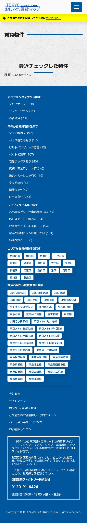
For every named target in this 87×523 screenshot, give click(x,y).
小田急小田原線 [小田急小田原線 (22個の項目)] (19, 321)
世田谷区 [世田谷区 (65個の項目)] (15, 256)
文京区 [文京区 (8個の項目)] (69, 263)
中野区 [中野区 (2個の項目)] (44, 256)
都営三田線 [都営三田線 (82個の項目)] (35, 371)
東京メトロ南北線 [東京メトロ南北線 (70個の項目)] (49, 335)
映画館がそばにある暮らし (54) (29, 226)
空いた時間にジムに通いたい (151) (31, 233)
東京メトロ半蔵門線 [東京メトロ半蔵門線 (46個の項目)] (21, 335)
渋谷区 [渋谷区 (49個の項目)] (41, 270)
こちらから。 (53, 18)
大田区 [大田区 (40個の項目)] (55, 263)
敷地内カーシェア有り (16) (26, 175)
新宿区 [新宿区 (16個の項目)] (14, 270)
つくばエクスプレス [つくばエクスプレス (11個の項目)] (21, 307)
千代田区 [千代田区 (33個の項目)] (59, 256)
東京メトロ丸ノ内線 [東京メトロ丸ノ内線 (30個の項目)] (45, 321)
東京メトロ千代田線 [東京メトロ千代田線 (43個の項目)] (50, 328)
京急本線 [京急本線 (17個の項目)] (15, 314)
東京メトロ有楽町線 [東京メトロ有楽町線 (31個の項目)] (50, 343)
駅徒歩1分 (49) (19, 189)
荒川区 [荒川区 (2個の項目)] (14, 277)
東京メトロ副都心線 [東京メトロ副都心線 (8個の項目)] (21, 328)
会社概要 (14, 394)
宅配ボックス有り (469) (24, 161)
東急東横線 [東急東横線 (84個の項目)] (16, 364)
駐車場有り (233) (20, 196)
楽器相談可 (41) (19, 182)
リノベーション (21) (22, 111)
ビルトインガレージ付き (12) (27, 147)
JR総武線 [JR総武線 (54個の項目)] (49, 300)
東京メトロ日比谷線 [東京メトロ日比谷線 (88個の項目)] (21, 343)
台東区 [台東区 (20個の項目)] (14, 263)
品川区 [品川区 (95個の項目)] (27, 263)
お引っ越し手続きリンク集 (25, 422)
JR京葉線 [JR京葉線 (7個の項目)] (59, 293)
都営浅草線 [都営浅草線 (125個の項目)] (35, 378)
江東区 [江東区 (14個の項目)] (27, 270)
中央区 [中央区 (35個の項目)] (30, 256)
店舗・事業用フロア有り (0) (26, 168)
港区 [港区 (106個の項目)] (53, 270)
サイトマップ (17, 401)
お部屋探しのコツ (20, 429)
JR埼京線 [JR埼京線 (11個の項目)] (15, 300)
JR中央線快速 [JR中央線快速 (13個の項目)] (18, 293)
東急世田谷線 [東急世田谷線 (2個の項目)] (17, 357)
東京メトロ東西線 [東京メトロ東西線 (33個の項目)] (20, 350)
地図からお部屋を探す (23, 408)
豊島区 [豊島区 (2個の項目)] (27, 277)
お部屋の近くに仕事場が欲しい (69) (31, 211)
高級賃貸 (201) (19, 118)
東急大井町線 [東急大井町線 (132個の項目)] (60, 357)
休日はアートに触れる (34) (26, 219)
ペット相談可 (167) (21, 154)
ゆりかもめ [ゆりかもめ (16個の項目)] (45, 307)
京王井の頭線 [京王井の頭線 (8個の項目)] (34, 314)
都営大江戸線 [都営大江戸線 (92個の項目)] (55, 371)
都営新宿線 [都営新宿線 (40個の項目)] (16, 378)
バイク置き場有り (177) (24, 140)
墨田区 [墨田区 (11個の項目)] (41, 263)
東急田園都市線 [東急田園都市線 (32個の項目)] (57, 364)
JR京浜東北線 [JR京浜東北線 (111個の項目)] (40, 293)
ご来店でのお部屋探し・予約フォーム (32, 415)
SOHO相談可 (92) (21, 133)
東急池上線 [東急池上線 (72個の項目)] (35, 364)
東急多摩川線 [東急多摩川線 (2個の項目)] (39, 357)
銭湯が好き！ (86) (20, 240)
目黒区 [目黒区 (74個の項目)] (66, 270)
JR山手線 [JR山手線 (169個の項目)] (32, 300)
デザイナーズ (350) (21, 104)
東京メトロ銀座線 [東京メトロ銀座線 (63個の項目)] (46, 350)
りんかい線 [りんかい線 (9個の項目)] (64, 307)
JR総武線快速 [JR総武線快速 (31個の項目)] (69, 300)
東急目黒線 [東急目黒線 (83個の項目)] (16, 371)
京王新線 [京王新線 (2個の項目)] (53, 314)
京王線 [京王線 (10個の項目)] (68, 314)
